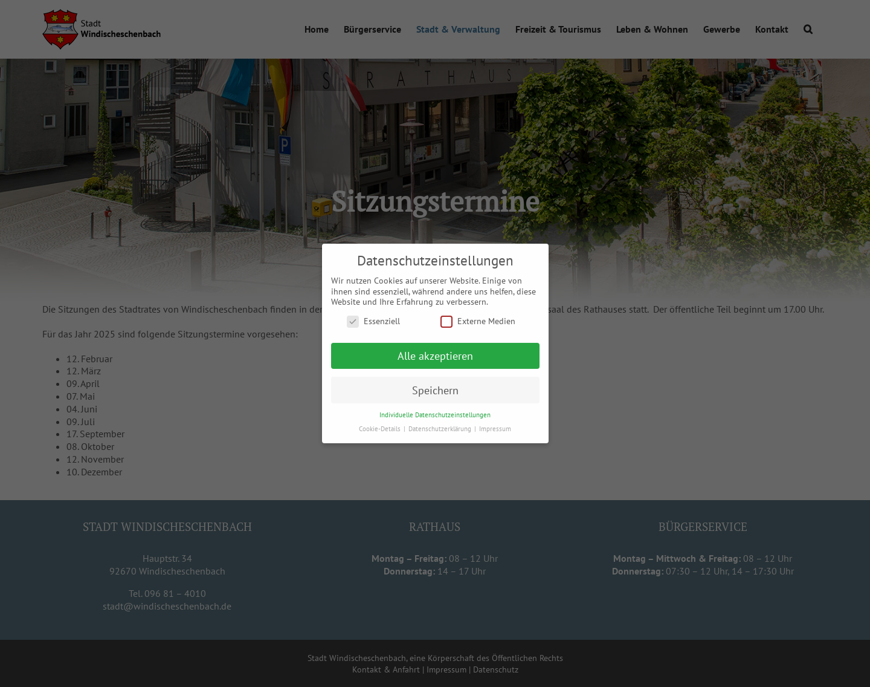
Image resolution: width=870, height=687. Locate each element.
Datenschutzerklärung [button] (440, 428)
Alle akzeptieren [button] (435, 355)
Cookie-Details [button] (380, 428)
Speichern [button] (435, 390)
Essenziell (373, 321)
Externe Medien (477, 321)
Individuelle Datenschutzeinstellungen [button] (435, 414)
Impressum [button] (495, 428)
